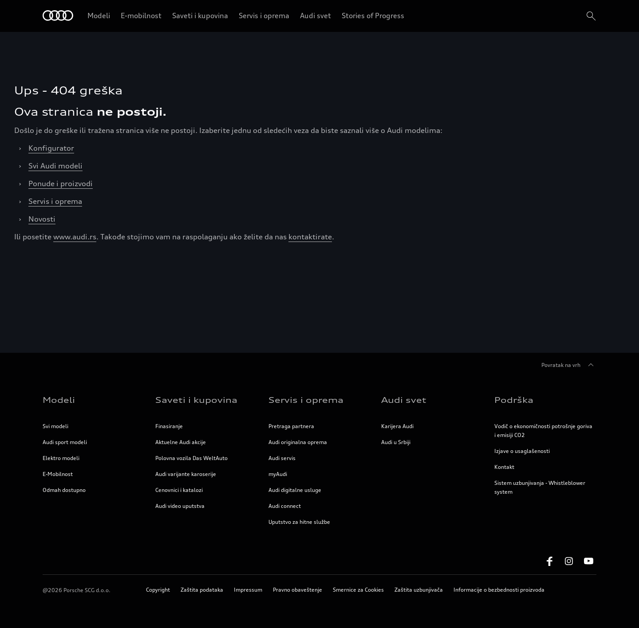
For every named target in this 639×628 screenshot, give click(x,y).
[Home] (58, 16)
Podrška (513, 400)
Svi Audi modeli (55, 165)
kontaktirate (310, 236)
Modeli (98, 15)
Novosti (41, 219)
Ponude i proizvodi (60, 183)
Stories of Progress (373, 15)
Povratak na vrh (568, 365)
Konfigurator (51, 148)
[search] (590, 16)
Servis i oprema (264, 15)
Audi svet (315, 15)
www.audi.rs (74, 236)
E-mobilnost (141, 15)
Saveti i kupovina (200, 15)
